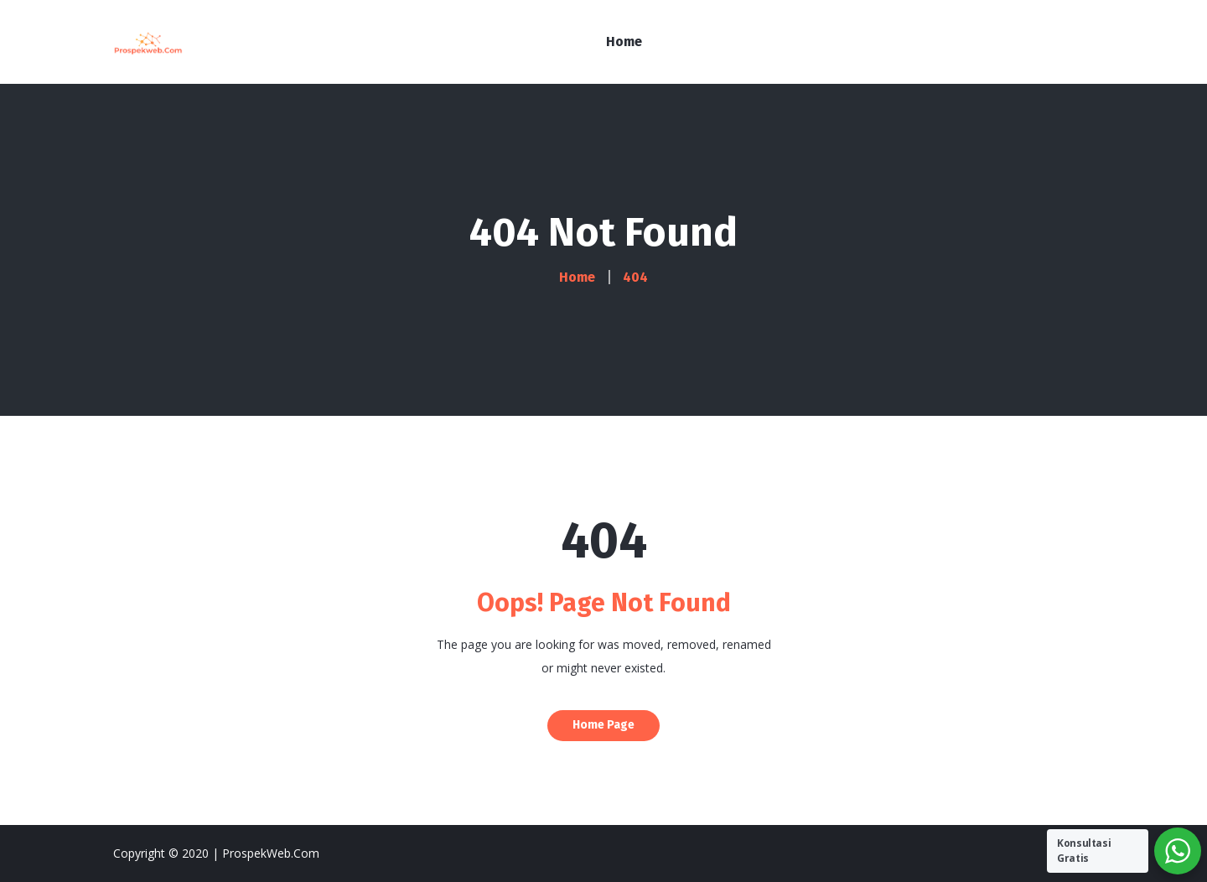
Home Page (603, 725)
